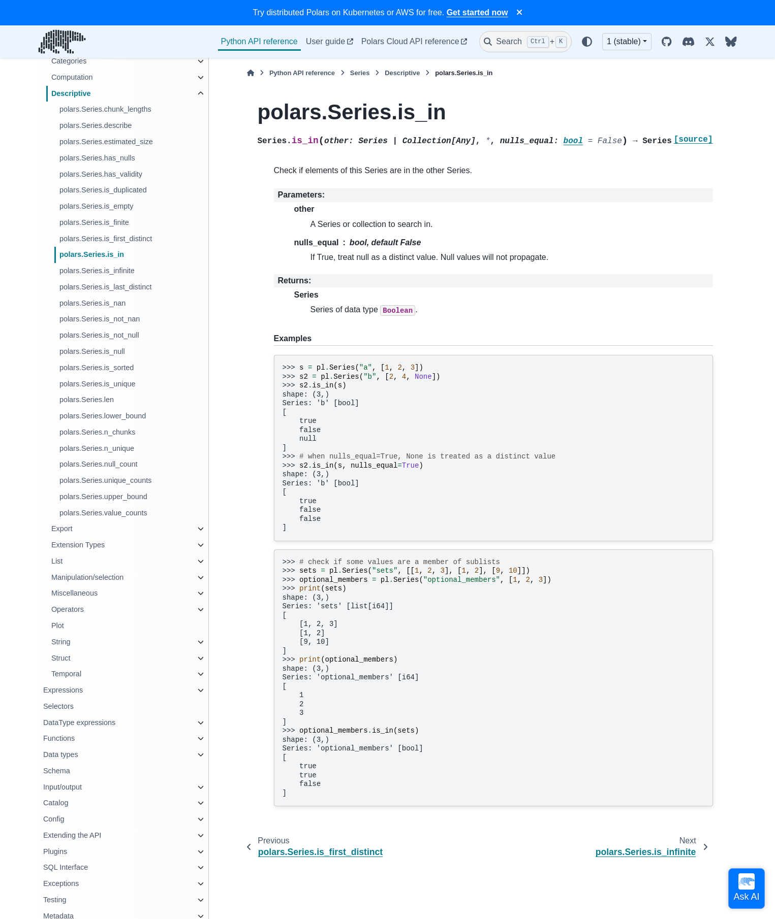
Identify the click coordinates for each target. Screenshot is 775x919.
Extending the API (72, 835)
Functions (59, 738)
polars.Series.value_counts (103, 513)
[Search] (525, 41)
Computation (72, 77)
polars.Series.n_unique (96, 448)
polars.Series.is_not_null (99, 335)
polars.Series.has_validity (100, 174)
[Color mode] (587, 41)
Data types (60, 754)
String (61, 642)
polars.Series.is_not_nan (99, 319)
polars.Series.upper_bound (103, 497)
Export (62, 528)
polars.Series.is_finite (94, 222)
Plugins (55, 851)
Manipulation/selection (87, 577)
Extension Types (78, 545)
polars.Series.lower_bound (102, 416)
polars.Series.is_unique (97, 384)
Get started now (477, 12)
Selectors (58, 706)
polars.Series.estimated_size (106, 142)
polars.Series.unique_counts (105, 480)
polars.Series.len (86, 400)
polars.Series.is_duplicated (103, 190)
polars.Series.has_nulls (97, 158)
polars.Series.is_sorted (96, 368)
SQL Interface (65, 867)
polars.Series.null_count (98, 464)
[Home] (250, 73)
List (57, 561)
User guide (325, 41)
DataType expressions (79, 722)
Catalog (56, 803)
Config (54, 819)
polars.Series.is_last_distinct (105, 287)
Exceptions (61, 883)
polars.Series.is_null (92, 351)
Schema (56, 771)
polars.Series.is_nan (92, 303)
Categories (69, 61)
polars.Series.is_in (91, 254)
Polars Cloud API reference (410, 41)
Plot (57, 625)
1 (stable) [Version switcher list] (624, 41)
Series (359, 73)
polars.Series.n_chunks (97, 432)
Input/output (62, 787)
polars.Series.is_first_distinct (105, 239)
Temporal (66, 674)
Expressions (63, 690)
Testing (55, 900)
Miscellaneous (74, 593)
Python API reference (259, 41)
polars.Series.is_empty (96, 206)
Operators (67, 609)
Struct (61, 658)
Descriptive (71, 93)
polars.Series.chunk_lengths (105, 109)
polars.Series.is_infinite (97, 271)
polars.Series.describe (95, 125)
